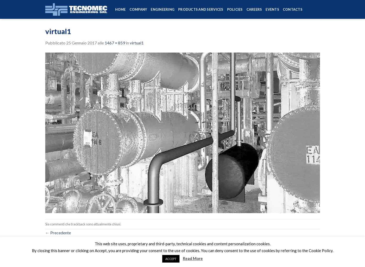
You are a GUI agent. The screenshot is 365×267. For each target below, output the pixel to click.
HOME (120, 9)
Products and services (200, 9)
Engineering (163, 9)
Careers (254, 9)
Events (272, 9)
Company (138, 9)
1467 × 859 (115, 42)
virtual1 (137, 42)
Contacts (292, 9)
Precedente (58, 232)
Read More (193, 258)
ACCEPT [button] (170, 258)
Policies (235, 9)
